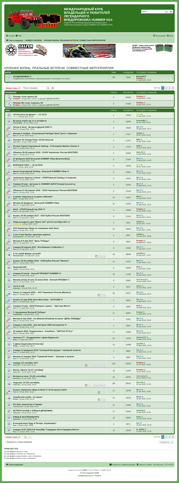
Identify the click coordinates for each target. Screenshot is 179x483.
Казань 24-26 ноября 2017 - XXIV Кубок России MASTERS (41, 215)
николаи (16, 288)
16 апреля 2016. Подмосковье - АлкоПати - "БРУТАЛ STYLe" (43, 331)
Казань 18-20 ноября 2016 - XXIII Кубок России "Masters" (41, 261)
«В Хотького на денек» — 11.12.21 (30, 114)
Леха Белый (18, 237)
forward (139, 312)
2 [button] (166, 88)
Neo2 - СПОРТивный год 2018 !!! (29, 209)
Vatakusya (17, 224)
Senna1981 (17, 123)
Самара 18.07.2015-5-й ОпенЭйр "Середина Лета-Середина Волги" (46, 429)
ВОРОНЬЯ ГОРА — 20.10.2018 (27, 165)
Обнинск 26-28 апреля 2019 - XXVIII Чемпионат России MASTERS (45, 152)
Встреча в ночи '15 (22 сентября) (29, 376)
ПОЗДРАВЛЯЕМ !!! (22, 76)
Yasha (15, 269)
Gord (15, 116)
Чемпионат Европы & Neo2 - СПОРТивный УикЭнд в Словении (44, 178)
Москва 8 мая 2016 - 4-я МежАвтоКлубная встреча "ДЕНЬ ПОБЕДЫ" (47, 318)
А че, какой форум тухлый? (27, 253)
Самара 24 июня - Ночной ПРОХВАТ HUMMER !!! (37, 273)
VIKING (139, 234)
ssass (138, 286)
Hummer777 (141, 337)
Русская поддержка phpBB (89, 473)
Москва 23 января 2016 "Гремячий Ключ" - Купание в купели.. (44, 356)
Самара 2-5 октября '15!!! (25, 363)
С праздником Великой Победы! (29, 312)
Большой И (141, 76)
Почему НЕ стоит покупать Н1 (28, 103)
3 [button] (169, 88)
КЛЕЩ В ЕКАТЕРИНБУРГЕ (26, 417)
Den (14, 425)
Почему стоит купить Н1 (25, 96)
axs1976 (139, 253)
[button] (173, 88)
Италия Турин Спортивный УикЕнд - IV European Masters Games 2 (46, 146)
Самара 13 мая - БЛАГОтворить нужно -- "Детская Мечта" (42, 306)
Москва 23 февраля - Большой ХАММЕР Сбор (36, 203)
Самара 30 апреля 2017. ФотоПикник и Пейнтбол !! (38, 247)
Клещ (138, 417)
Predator (139, 78)
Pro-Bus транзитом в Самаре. (28, 404)
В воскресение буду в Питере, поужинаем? (34, 423)
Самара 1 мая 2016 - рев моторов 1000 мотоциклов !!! (40, 325)
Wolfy (15, 346)
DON (138, 146)
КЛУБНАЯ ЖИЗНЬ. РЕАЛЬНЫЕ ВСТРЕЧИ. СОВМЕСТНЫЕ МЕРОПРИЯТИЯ (58, 68)
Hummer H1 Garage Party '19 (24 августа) (33, 140)
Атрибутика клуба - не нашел (27, 397)
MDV (138, 139)
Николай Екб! (19, 267)
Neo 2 (15, 129)
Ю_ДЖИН (140, 429)
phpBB (84, 470)
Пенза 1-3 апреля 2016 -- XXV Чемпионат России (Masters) (42, 292)
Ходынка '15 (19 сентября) (26, 382)
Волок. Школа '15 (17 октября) (28, 370)
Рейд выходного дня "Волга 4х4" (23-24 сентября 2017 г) (41, 222)
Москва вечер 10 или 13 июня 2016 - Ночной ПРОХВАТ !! (41, 280)
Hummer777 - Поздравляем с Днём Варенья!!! (36, 337)
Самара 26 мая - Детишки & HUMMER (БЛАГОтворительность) (44, 184)
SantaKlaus (17, 314)
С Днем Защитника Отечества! (28, 344)
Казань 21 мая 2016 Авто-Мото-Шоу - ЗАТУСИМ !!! (38, 299)
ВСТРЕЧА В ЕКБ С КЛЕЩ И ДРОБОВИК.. (33, 410)
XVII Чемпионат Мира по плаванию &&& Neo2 (36, 228)
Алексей (139, 410)
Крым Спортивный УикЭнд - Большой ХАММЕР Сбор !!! (41, 171)
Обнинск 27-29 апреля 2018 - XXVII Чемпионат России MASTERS (45, 190)
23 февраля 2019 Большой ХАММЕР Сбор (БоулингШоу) (41, 159)
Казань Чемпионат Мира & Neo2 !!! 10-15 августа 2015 (40, 390)
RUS (138, 267)
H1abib (139, 133)
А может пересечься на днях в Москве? (33, 196)
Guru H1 (16, 142)
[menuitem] (18, 36)
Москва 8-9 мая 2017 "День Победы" (31, 241)
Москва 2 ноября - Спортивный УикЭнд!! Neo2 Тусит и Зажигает (45, 133)
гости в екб (18, 286)
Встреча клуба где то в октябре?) (29, 121)
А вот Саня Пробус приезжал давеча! (32, 234)
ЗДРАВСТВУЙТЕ (52, 99)
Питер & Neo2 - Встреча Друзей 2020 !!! (32, 127)
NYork (15, 399)
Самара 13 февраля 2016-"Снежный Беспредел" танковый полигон (47, 350)
